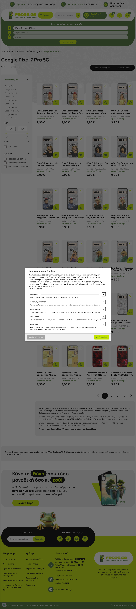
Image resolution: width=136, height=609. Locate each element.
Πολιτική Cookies (35, 289)
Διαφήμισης (35, 309)
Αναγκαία (34, 294)
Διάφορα (34, 324)
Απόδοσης (34, 316)
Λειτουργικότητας (38, 302)
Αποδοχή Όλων (101, 337)
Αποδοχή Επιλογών (36, 337)
